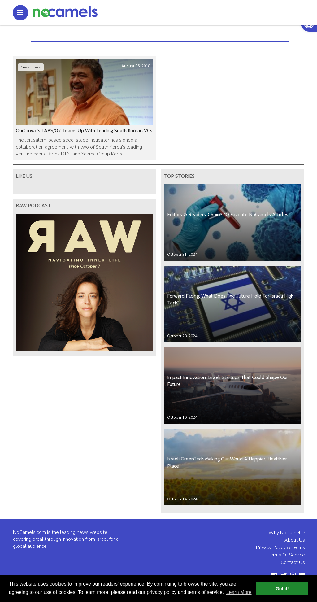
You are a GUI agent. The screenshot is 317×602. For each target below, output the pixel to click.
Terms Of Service (286, 555)
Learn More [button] (239, 592)
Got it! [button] (282, 588)
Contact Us (293, 562)
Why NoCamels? (286, 532)
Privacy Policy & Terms (280, 547)
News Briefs (30, 67)
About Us (294, 540)
